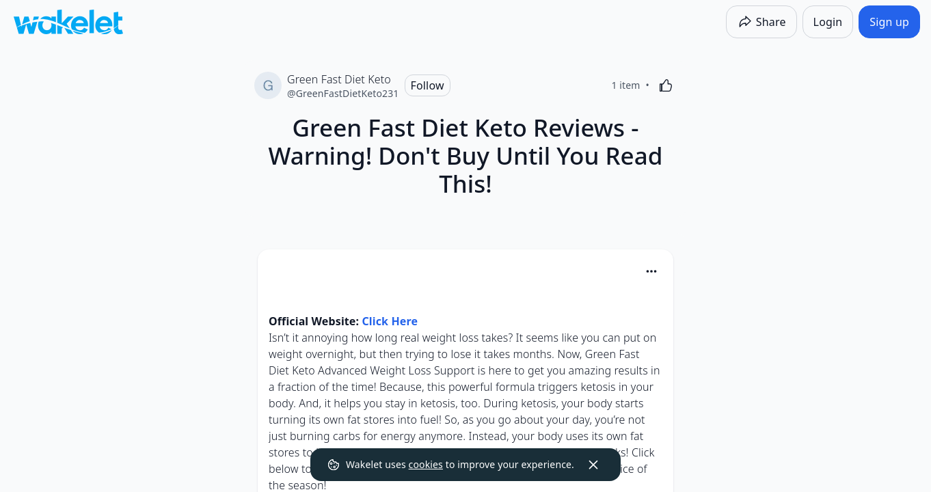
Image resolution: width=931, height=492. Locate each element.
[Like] (666, 85)
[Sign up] (889, 21)
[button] (651, 272)
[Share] (761, 21)
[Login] (828, 21)
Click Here (390, 321)
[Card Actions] (651, 271)
